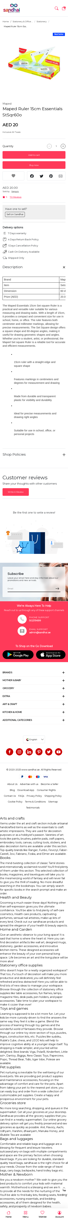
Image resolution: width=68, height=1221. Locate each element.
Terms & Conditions (35, 801)
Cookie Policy (15, 801)
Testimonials (33, 807)
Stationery (41, 21)
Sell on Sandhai (15, 214)
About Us (12, 784)
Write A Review (16, 492)
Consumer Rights (46, 790)
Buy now (34, 165)
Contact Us (10, 796)
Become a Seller (49, 784)
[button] (56, 8)
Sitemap (53, 801)
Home (6, 21)
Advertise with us (29, 784)
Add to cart (34, 155)
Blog (12, 790)
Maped (7, 103)
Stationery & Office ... (23, 21)
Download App (25, 790)
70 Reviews (15, 197)
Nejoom (15, 191)
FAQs (21, 796)
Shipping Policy (53, 796)
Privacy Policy (34, 796)
